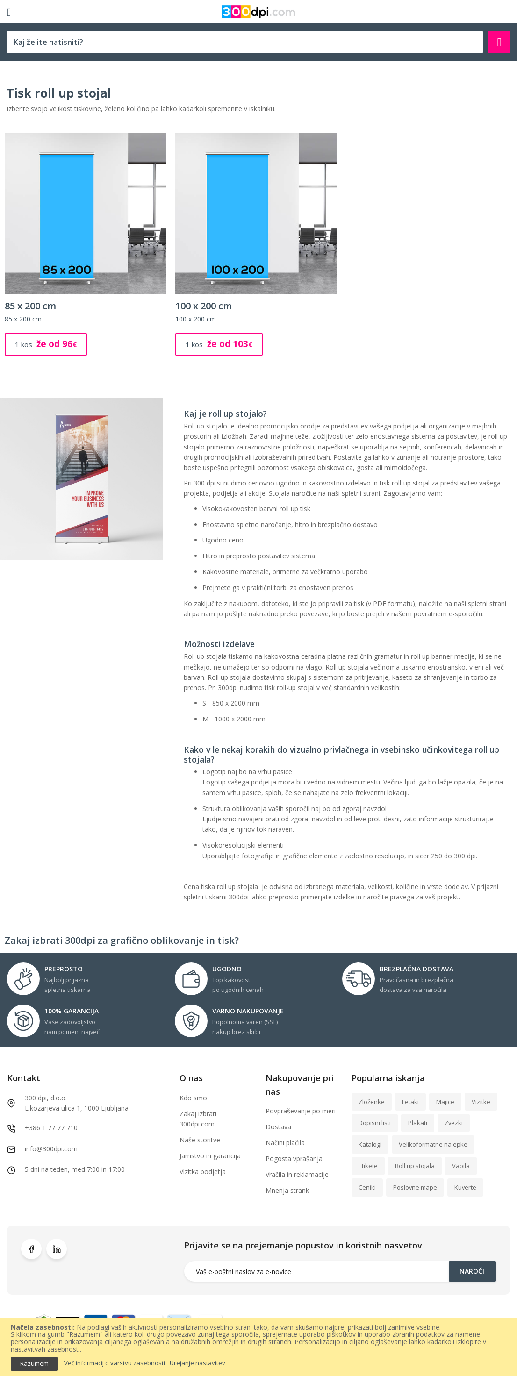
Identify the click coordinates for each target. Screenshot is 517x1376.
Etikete (368, 1166)
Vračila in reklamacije (297, 1174)
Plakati (417, 1123)
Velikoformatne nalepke (433, 1144)
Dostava (278, 1126)
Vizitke (481, 1102)
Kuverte (465, 1187)
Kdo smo (193, 1097)
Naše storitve (200, 1139)
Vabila (461, 1166)
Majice (445, 1102)
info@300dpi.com (51, 1148)
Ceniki (367, 1187)
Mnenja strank (287, 1190)
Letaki (410, 1102)
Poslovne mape (415, 1187)
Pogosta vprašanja (294, 1158)
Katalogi (370, 1144)
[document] (258, 1347)
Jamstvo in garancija (210, 1155)
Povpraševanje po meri (301, 1110)
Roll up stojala (415, 1166)
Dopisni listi (375, 1123)
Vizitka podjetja (203, 1171)
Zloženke (372, 1102)
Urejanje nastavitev (197, 1363)
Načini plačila (285, 1142)
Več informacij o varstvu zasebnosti (114, 1363)
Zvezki (454, 1123)
